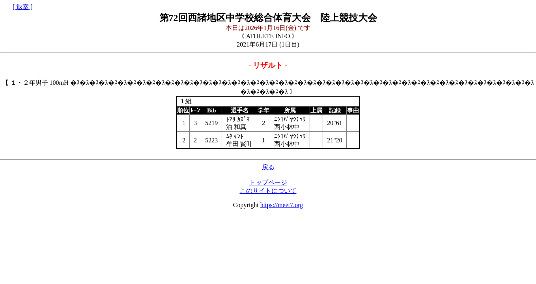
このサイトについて (268, 190)
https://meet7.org (281, 205)
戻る (268, 167)
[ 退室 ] (23, 7)
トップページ (268, 182)
